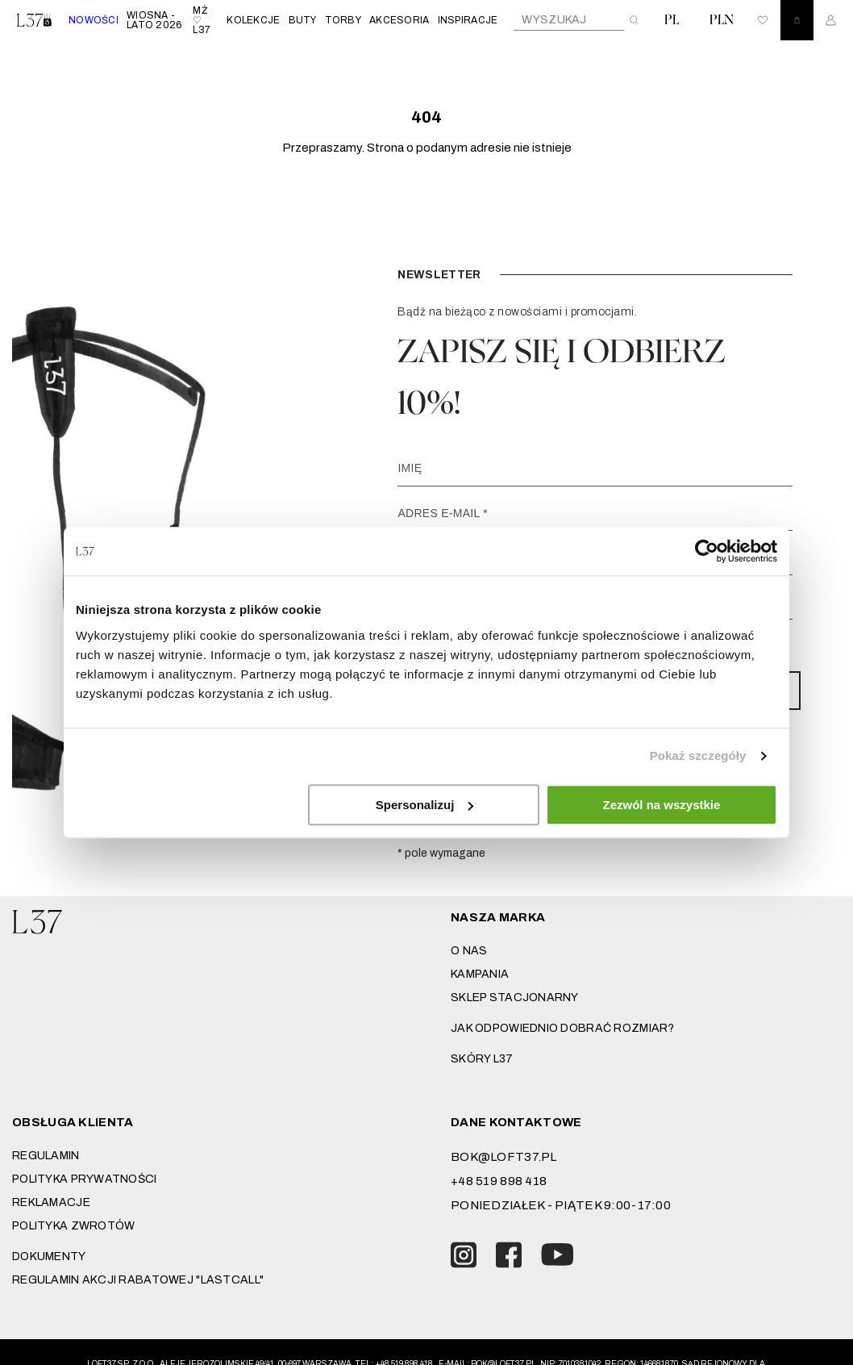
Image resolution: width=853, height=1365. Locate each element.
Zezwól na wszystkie (662, 805)
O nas (469, 951)
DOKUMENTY (49, 1256)
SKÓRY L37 (482, 1059)
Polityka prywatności (84, 1179)
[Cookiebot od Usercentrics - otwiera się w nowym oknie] (706, 551)
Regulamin (46, 1156)
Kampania (480, 974)
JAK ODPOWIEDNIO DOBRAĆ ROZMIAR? (563, 1028)
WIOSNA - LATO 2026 (154, 20)
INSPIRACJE (468, 20)
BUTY (303, 20)
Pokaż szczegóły (698, 755)
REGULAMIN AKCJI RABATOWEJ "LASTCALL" (138, 1280)
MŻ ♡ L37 (201, 20)
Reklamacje (51, 1202)
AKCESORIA (399, 20)
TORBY (343, 20)
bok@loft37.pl (504, 1156)
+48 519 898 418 (499, 1181)
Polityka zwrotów (73, 1226)
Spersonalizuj (425, 805)
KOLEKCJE (253, 20)
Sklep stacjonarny (515, 997)
